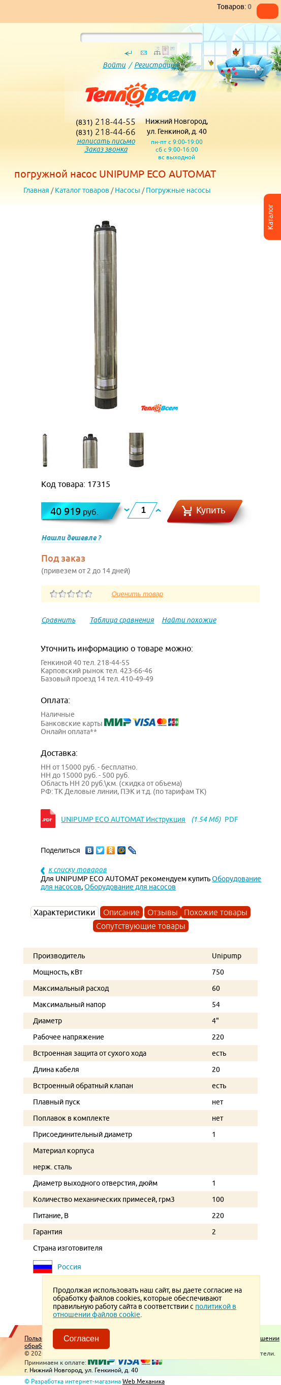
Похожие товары (215, 912)
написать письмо (106, 141)
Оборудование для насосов (130, 887)
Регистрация (156, 65)
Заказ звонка (106, 149)
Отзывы (162, 912)
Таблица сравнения (121, 620)
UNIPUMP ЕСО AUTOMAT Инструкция (123, 819)
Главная (36, 190)
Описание (121, 912)
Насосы (127, 190)
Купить (211, 510)
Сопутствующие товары (140, 925)
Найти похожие (189, 620)
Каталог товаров (82, 190)
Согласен (81, 1338)
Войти (114, 65)
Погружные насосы (178, 190)
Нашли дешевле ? (71, 538)
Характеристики (65, 912)
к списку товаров (77, 869)
